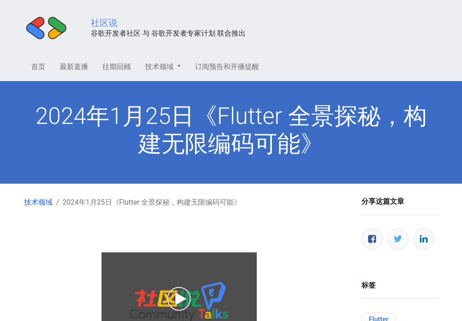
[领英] (423, 239)
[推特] (398, 239)
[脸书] (372, 239)
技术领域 (38, 202)
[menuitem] (38, 67)
